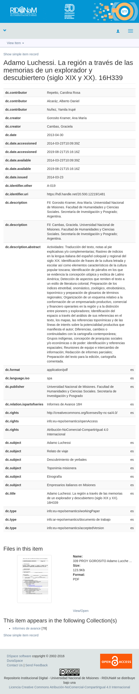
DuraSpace (15, 660)
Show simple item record (20, 54)
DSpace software (19, 656)
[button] (4, 30)
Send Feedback (36, 665)
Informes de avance (27, 628)
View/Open (80, 611)
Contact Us (15, 665)
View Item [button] (15, 43)
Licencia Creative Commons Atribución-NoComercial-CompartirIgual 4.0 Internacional (69, 687)
